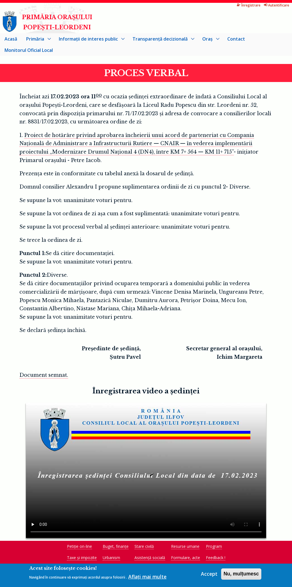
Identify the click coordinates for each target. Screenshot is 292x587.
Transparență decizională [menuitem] (161, 41)
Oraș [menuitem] (208, 41)
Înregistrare (232, 5)
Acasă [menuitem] (11, 40)
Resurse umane (185, 547)
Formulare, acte (185, 558)
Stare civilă (144, 547)
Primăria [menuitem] (36, 41)
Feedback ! (215, 558)
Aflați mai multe (147, 578)
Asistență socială (149, 558)
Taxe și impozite (82, 558)
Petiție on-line (79, 547)
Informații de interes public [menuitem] (89, 41)
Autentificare (260, 5)
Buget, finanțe (116, 547)
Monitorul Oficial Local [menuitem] (29, 51)
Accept (209, 575)
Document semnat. (43, 376)
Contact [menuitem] (236, 40)
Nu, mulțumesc (241, 576)
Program (214, 547)
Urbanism (111, 558)
